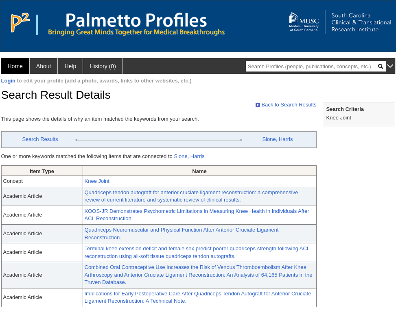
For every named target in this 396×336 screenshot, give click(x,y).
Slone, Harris (277, 139)
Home (15, 66)
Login (8, 81)
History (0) (103, 66)
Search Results (40, 139)
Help (70, 66)
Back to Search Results (286, 105)
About (43, 66)
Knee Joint (97, 181)
